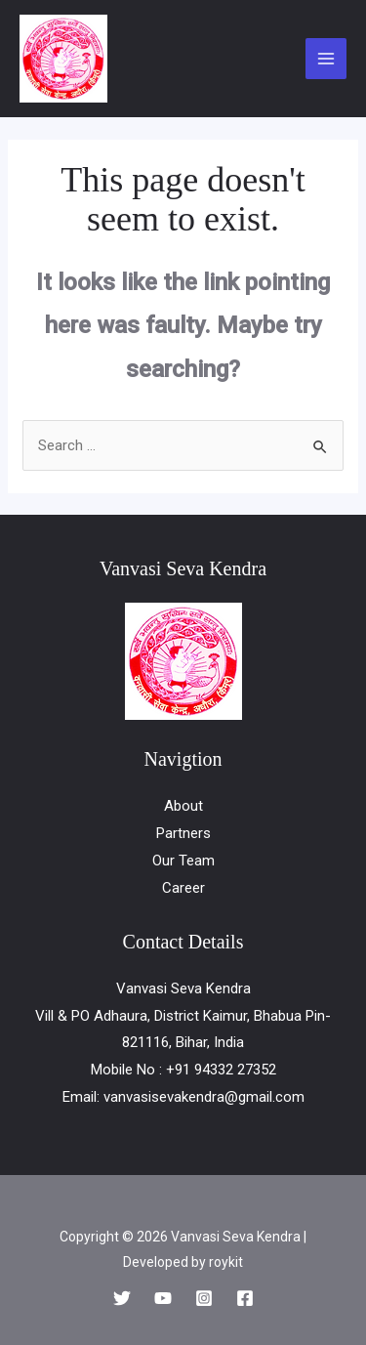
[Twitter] (122, 1298)
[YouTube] (163, 1298)
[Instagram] (204, 1298)
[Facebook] (245, 1298)
